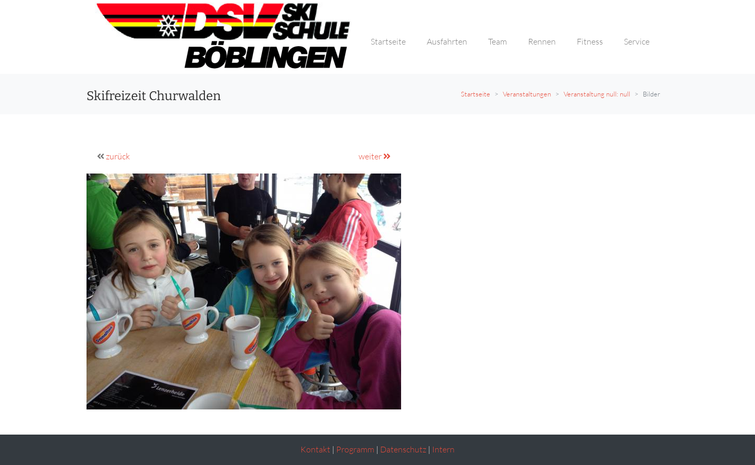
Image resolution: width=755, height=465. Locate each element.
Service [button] (637, 41)
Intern (443, 449)
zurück (118, 156)
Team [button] (497, 41)
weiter (375, 156)
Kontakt (315, 449)
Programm (355, 449)
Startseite (475, 94)
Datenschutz (403, 449)
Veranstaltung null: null (597, 94)
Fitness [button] (590, 41)
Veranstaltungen (527, 94)
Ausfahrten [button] (447, 41)
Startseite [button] (388, 41)
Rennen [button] (542, 41)
